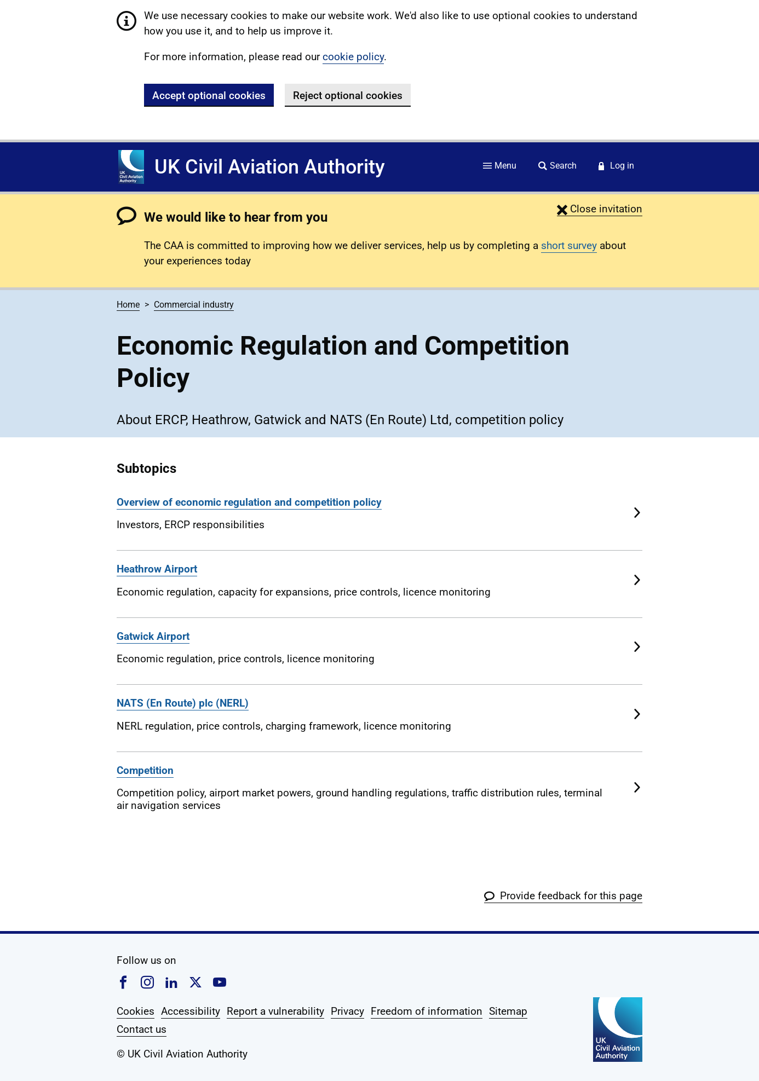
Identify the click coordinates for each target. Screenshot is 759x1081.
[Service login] (616, 166)
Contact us (141, 1029)
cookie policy (353, 56)
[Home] (131, 167)
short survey (569, 245)
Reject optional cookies (348, 95)
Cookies (135, 1011)
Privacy (347, 1011)
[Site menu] (500, 166)
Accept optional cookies (209, 95)
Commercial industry (194, 304)
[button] (599, 209)
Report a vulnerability (275, 1011)
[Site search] (557, 166)
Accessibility (190, 1011)
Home (128, 304)
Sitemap (508, 1011)
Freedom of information (426, 1011)
